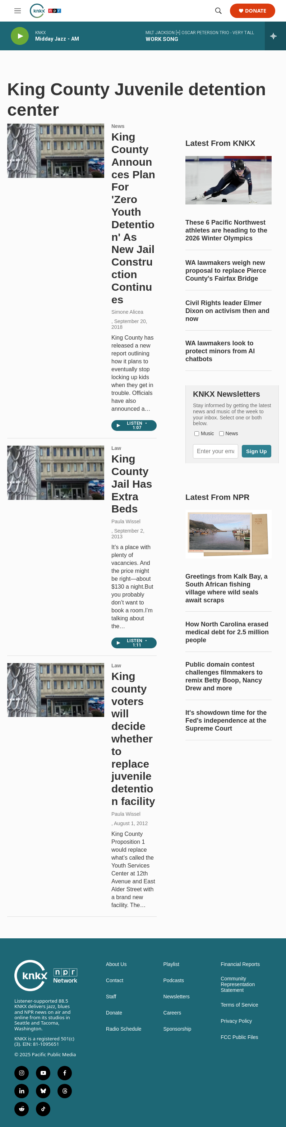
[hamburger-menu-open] (17, 11)
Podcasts (173, 980)
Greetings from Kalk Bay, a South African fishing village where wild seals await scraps (226, 588)
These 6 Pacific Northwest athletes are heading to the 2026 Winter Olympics (226, 230)
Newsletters (176, 996)
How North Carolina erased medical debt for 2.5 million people (227, 632)
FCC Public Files (239, 1037)
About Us (116, 964)
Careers (172, 1013)
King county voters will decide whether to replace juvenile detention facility (133, 738)
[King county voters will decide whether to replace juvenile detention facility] (55, 690)
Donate (255, 11)
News (118, 126)
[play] (20, 36)
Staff (111, 996)
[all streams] (275, 36)
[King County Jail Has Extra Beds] (55, 473)
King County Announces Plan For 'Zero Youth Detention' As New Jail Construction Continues (133, 218)
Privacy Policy (236, 1021)
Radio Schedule (124, 1029)
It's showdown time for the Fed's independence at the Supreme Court (226, 720)
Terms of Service (239, 1005)
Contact (114, 980)
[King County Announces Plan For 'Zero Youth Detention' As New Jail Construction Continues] (55, 151)
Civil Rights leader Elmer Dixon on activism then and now (227, 310)
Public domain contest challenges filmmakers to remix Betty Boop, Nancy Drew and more (224, 676)
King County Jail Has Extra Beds (131, 484)
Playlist (171, 964)
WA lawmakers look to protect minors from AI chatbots (220, 351)
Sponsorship (177, 1029)
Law (116, 448)
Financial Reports (240, 964)
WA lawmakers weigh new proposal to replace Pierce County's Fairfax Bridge (225, 270)
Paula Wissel (125, 521)
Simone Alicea (127, 312)
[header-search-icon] (218, 11)
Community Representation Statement (238, 984)
